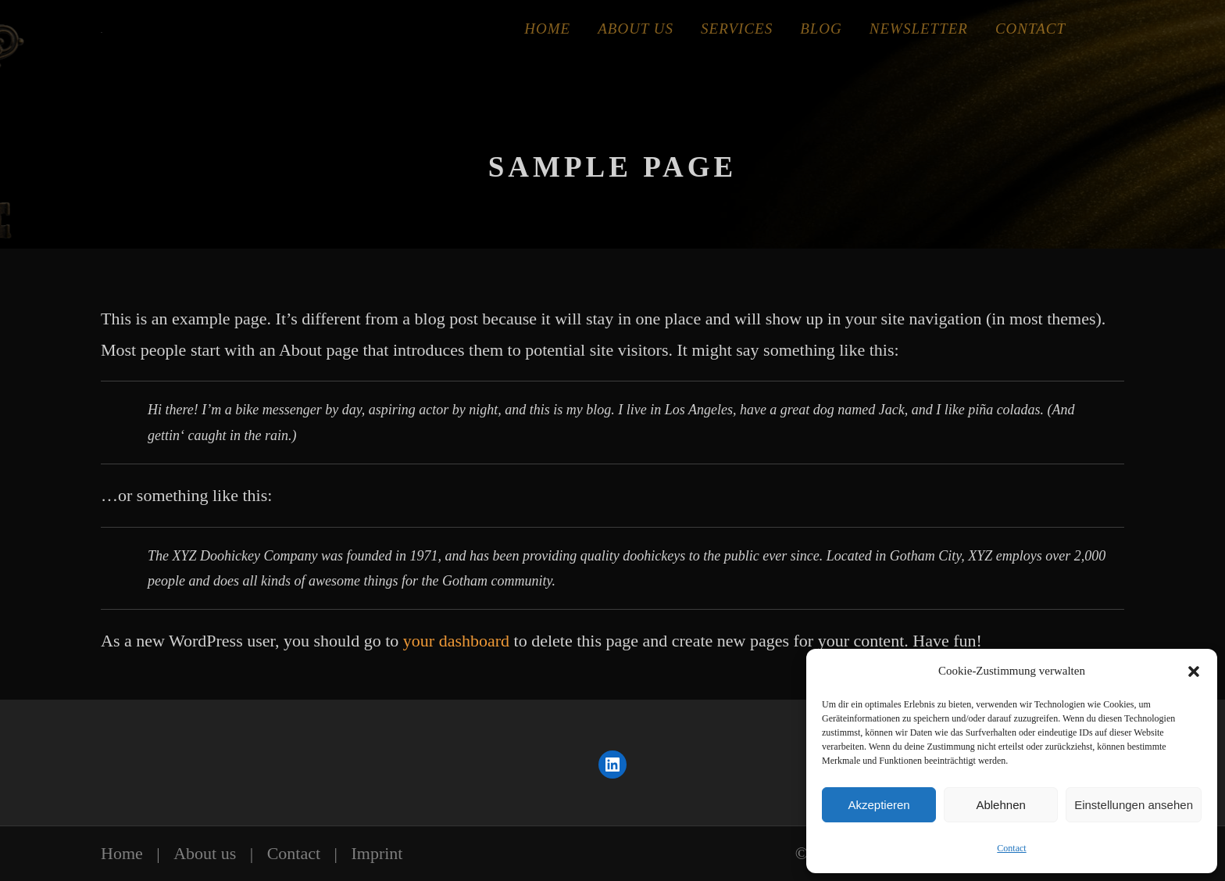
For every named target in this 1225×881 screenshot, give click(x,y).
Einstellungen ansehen (1133, 804)
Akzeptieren (878, 804)
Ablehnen (1000, 804)
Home (547, 28)
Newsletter (919, 28)
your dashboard (456, 640)
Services (737, 28)
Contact (1011, 848)
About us (204, 853)
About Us (635, 28)
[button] (1194, 671)
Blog (821, 28)
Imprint (376, 853)
